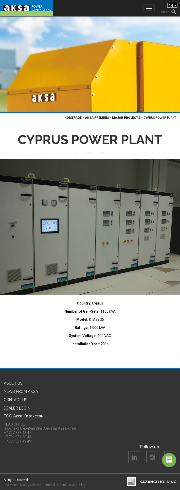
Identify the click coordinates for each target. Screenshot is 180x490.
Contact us (15, 399)
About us (13, 383)
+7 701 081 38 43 (17, 437)
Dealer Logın (17, 408)
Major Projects (126, 118)
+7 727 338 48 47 (17, 433)
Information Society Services (22, 485)
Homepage (73, 118)
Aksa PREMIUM (97, 118)
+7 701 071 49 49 (17, 441)
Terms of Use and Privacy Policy (64, 485)
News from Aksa (21, 391)
